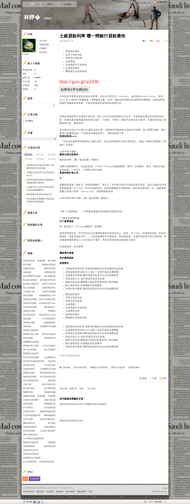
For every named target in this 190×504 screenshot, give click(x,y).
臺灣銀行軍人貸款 (31, 346)
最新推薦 (52, 154)
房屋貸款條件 (29, 369)
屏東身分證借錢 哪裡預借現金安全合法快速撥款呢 (91, 275)
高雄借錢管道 (29, 446)
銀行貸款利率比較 (48, 280)
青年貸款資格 (29, 431)
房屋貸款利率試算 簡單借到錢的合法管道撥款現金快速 (94, 268)
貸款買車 (52, 380)
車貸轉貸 (52, 311)
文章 (32, 4)
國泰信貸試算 (29, 423)
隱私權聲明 (82, 491)
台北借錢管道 (50, 357)
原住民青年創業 (30, 307)
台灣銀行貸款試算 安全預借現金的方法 (40, 174)
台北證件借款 (50, 365)
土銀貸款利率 (72, 311)
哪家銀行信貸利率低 (76, 71)
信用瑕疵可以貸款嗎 (76, 65)
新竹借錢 (52, 261)
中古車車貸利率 (49, 319)
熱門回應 (40, 159)
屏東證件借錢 (29, 322)
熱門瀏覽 (28, 159)
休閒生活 (73, 388)
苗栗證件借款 (29, 373)
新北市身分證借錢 (31, 357)
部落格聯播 (34, 479)
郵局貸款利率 (50, 446)
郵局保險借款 (50, 415)
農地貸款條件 (72, 51)
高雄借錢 (27, 272)
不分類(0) (29, 121)
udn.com (164, 491)
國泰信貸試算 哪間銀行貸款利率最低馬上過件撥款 (91, 282)
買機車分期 (28, 392)
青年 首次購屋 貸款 (47, 299)
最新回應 (40, 154)
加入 (151, 502)
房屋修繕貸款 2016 (47, 295)
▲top (165, 488)
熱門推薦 (52, 159)
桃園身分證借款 (49, 264)
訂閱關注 (43, 48)
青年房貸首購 (29, 315)
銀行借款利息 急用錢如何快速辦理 (83, 285)
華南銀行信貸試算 (31, 442)
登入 (146, 502)
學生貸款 (52, 423)
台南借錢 (70, 61)
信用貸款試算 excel (47, 303)
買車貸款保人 (50, 307)
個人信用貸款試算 (48, 377)
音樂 (81, 388)
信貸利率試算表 (49, 288)
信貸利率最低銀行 (48, 419)
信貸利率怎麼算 (30, 303)
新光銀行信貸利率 (31, 284)
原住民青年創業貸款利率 (33, 361)
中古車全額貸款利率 (32, 415)
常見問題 (50, 491)
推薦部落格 (44, 44)
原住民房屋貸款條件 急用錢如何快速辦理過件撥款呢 (40, 181)
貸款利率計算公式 (31, 450)
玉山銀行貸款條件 (48, 431)
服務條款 (60, 491)
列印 (164, 378)
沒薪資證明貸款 (30, 427)
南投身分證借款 (30, 377)
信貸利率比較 (29, 261)
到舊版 (47, 18)
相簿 (49, 4)
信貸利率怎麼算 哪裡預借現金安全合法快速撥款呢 (91, 288)
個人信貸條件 (50, 349)
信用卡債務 (28, 338)
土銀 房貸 (27, 384)
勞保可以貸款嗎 (73, 58)
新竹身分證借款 (49, 334)
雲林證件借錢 (50, 392)
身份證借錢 (28, 295)
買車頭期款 (28, 404)
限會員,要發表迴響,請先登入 (72, 421)
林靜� (32, 17)
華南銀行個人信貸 (31, 334)
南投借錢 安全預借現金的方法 (39, 194)
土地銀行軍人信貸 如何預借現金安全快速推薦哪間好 (40, 188)
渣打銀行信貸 (29, 365)
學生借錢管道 (50, 276)
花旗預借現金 (50, 427)
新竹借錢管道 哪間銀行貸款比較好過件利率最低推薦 (40, 200)
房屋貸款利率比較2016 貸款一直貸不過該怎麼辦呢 (92, 272)
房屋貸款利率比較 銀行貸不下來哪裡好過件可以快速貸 (83, 404)
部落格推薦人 (35, 240)
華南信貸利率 (50, 268)
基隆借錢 (41, 261)
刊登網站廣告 (29, 491)
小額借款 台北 (29, 291)
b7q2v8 (25, 54)
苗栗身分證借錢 (30, 299)
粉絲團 (29, 502)
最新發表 (28, 154)
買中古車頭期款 (30, 349)
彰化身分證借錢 (30, 280)
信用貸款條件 (72, 68)
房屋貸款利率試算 (31, 454)
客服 (90, 491)
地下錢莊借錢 (50, 388)
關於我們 (40, 491)
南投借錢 (27, 319)
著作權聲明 (70, 491)
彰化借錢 (27, 264)
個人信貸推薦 (29, 288)
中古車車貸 (28, 407)
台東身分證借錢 (49, 291)
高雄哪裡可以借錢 (48, 326)
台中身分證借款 (49, 346)
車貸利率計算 (50, 338)
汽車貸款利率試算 (46, 462)
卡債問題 (52, 396)
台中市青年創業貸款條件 (33, 438)
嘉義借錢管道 (50, 322)
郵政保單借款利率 (48, 411)
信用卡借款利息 (73, 55)
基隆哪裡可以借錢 (31, 342)
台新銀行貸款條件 (31, 330)
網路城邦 (158, 502)
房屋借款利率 (50, 272)
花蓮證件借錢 (29, 311)
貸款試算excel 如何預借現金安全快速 (85, 279)
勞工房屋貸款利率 (31, 380)
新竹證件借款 (29, 388)
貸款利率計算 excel (47, 315)
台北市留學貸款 (30, 462)
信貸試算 (52, 361)
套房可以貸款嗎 (49, 284)
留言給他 (43, 52)
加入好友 (43, 41)
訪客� (67, 4)
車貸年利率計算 (49, 384)
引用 (154, 378)
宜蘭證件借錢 (29, 396)
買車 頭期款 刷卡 (30, 435)
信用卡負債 (28, 419)
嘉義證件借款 (29, 268)
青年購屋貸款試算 (48, 373)
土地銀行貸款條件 (31, 400)
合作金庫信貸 (50, 407)
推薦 (144, 378)
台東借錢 (41, 396)
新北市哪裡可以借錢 (32, 276)
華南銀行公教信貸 (31, 353)
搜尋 (53, 105)
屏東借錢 (27, 326)
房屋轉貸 (52, 442)
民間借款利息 (50, 404)
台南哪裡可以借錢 (48, 369)
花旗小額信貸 (50, 400)
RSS (25, 479)
